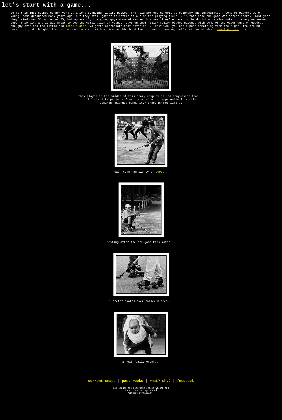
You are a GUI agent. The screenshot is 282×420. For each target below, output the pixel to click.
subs (159, 183)
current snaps (102, 400)
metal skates (76, 30)
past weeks (132, 400)
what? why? (160, 400)
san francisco (228, 34)
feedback (185, 400)
